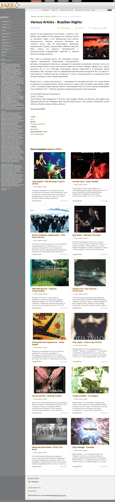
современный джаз (7, 186)
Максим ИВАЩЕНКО (11, 90)
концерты (7, 43)
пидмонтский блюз (7, 175)
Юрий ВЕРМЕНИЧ (16, 105)
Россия (11, 140)
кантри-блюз (18, 174)
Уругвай (16, 146)
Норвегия (14, 137)
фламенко (13, 182)
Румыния (16, 140)
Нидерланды (11, 136)
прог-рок (4, 177)
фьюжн (19, 182)
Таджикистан (15, 160)
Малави (3, 159)
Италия (15, 127)
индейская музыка (12, 172)
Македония (4, 133)
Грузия (13, 122)
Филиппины (10, 161)
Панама (3, 138)
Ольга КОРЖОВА (18, 97)
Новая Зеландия (6, 137)
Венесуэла (4, 119)
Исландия (4, 127)
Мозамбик (9, 159)
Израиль (10, 124)
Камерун (3, 129)
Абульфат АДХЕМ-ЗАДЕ (13, 64)
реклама (3, 190)
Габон (8, 120)
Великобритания (12, 118)
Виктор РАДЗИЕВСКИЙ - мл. (9, 78)
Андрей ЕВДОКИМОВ (7, 70)
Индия (15, 124)
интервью (7, 21)
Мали (16, 133)
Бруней (9, 155)
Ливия (21, 157)
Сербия (8, 141)
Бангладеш (12, 115)
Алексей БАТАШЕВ (11, 67)
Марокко (4, 134)
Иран (13, 125)
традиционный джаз (11, 181)
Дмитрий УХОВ (16, 82)
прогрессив (18, 177)
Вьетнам (3, 120)
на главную (45, 10)
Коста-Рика (8, 131)
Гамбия (3, 156)
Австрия (10, 113)
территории (8, 46)
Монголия (16, 159)
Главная (33, 16)
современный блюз (11, 179)
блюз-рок (17, 168)
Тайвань (3, 143)
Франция (11, 147)
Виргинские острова (14, 119)
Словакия (21, 141)
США (13, 142)
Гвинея (8, 156)
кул (22, 168)
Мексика (9, 134)
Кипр (2, 152)
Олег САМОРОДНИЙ (17, 96)
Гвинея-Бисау (14, 156)
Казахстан (9, 128)
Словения (4, 142)
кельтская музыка (18, 175)
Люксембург (18, 132)
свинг (17, 178)
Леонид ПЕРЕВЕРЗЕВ (7, 88)
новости (54, 10)
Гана (12, 120)
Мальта (21, 152)
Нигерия (3, 136)
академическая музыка (14, 165)
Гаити (15, 120)
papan (3, 64)
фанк (7, 182)
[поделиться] (63, 28)
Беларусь (18, 115)
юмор (4, 55)
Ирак (10, 125)
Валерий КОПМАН (15, 77)
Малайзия (12, 133)
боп (2, 169)
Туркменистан (5, 145)
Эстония (9, 150)
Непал (21, 134)
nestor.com (36, 1)
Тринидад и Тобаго (13, 143)
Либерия (16, 157)
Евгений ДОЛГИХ (15, 83)
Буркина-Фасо (16, 155)
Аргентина (9, 114)
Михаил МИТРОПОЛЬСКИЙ (11, 92)
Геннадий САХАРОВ (13, 79)
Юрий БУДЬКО (5, 105)
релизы (6, 36)
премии (6, 40)
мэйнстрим (9, 170)
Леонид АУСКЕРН (15, 87)
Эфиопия (15, 150)
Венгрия (20, 118)
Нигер (21, 159)
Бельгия (3, 117)
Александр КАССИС (7, 65)
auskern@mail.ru (34, 488)
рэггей (13, 178)
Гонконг (3, 122)
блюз (2, 60)
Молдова (16, 134)
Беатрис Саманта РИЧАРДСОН (9, 76)
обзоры (7, 27)
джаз (6, 60)
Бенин (8, 117)
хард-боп (4, 183)
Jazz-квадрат (11, 8)
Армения (15, 114)
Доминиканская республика (9, 123)
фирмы (6, 52)
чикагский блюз (6, 184)
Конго (3, 157)
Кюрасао (7, 152)
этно (10, 60)
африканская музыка (7, 166)
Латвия (3, 132)
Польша (12, 138)
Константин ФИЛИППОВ (8, 86)
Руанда (3, 160)
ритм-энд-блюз (5, 178)
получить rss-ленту (82, 10)
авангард (4, 165)
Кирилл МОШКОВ (11, 85)
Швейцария (12, 149)
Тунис (21, 143)
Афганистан (4, 115)
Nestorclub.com (60, 495)
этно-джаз (16, 186)
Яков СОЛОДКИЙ (16, 109)
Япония (17, 161)
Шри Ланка (4, 154)
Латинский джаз (9, 169)
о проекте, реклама (66, 10)
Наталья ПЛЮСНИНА (15, 93)
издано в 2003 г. (51, 16)
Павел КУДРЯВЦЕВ (6, 99)
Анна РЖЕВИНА (12, 73)
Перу (7, 138)
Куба (14, 131)
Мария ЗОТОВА (11, 91)
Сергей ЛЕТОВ (14, 101)
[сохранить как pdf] (97, 28)
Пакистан (20, 137)
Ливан (8, 132)
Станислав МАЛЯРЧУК (7, 102)
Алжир (3, 114)
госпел (15, 170)
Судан (9, 142)
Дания (18, 122)
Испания (10, 127)
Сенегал (3, 141)
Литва (12, 132)
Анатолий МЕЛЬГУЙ (16, 69)
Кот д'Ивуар (9, 157)
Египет (20, 156)
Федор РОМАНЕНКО (17, 104)
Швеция (18, 149)
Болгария (13, 117)
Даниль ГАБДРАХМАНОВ (16, 107)
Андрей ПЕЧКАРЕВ (13, 72)
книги (5, 30)
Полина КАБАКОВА (18, 99)
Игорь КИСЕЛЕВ (5, 109)
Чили (6, 149)
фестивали (7, 49)
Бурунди (3, 118)
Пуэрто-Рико (5, 140)
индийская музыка (10, 173)
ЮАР (20, 150)
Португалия (18, 138)
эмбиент (13, 184)
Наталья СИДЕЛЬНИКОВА (8, 95)
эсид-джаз (20, 184)
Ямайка (3, 151)
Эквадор (4, 150)
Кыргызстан (19, 131)
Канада (9, 129)
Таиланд (17, 142)
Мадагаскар (15, 152)
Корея (3, 131)
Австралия (4, 113)
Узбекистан (4, 146)
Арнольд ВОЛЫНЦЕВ (13, 74)
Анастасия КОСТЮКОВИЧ (8, 68)
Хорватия (17, 147)
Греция (8, 122)
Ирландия (19, 125)
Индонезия (4, 125)
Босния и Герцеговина (12, 151)
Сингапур (14, 141)
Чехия (2, 149)
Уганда (17, 145)
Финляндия (4, 147)
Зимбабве (4, 124)
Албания (10, 154)
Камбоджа (15, 128)
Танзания (4, 161)
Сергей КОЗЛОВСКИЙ (9, 101)
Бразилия (19, 117)
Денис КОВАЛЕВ (12, 81)
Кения (21, 151)
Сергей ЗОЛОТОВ (6, 100)
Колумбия (19, 129)
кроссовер (10, 177)
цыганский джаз (13, 183)
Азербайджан (17, 113)
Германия (21, 120)
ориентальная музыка (7, 174)
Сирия (8, 160)
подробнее (36, 201)
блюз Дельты (10, 168)
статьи (6, 24)
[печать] (79, 28)
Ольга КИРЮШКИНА (7, 97)
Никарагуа (18, 136)
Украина (11, 146)
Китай (14, 129)
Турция (12, 145)
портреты (7, 33)
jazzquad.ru (32, 491)
